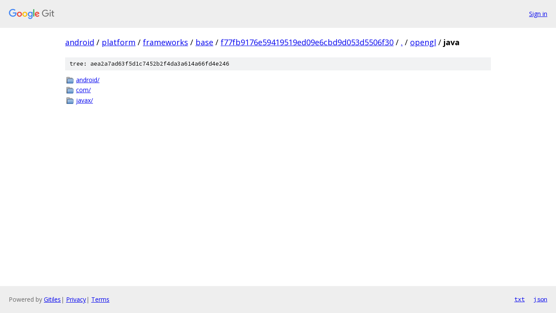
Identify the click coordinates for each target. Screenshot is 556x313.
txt (519, 299)
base (204, 42)
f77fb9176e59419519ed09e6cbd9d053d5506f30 (307, 42)
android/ (87, 80)
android (79, 42)
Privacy (76, 299)
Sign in (538, 14)
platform (119, 42)
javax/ (84, 100)
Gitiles (52, 299)
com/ (83, 90)
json (540, 299)
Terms (100, 299)
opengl (423, 42)
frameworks (165, 42)
